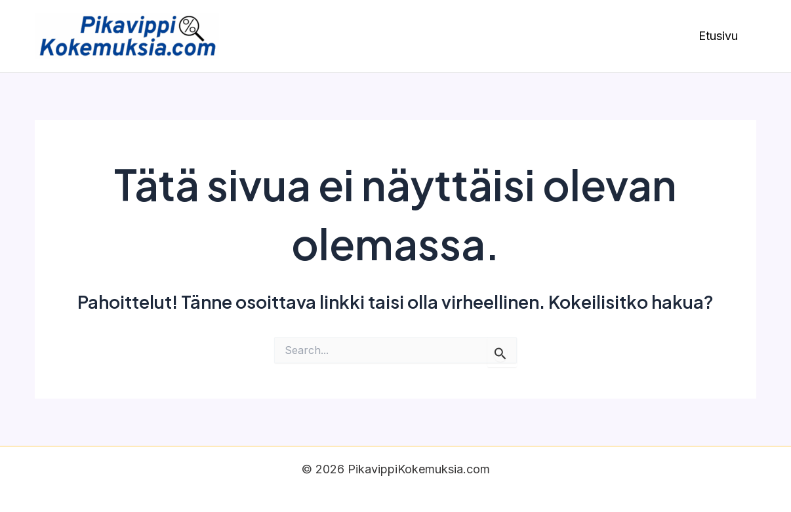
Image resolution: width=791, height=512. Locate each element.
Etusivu (718, 36)
